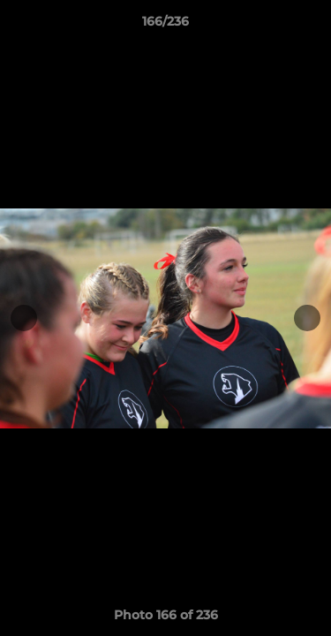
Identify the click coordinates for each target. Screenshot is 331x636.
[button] (309, 26)
